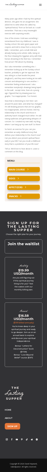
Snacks (13, 196)
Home (8, 410)
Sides (12, 178)
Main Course (17, 169)
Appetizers (15, 187)
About (9, 418)
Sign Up (12, 426)
